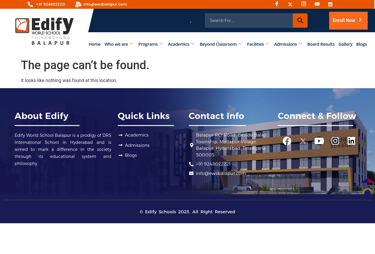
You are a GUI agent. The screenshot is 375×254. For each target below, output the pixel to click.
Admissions (288, 44)
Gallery (345, 44)
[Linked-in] (332, 4)
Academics (181, 44)
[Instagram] (305, 4)
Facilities (258, 44)
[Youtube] (319, 4)
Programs (151, 44)
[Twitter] (292, 4)
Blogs (361, 44)
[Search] (300, 20)
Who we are (119, 44)
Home (95, 44)
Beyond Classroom (220, 44)
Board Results (321, 44)
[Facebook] (278, 4)
